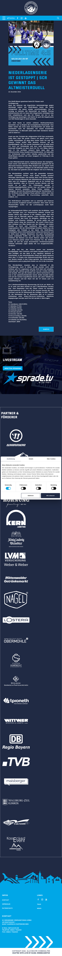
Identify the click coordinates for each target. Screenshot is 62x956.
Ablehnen (31, 495)
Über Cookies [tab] (51, 459)
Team (39, 904)
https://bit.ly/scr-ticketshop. (34, 296)
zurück (46, 329)
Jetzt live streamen (12, 368)
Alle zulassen (50, 495)
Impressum (6, 904)
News (39, 908)
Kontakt (5, 900)
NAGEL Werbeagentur (40, 953)
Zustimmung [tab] (11, 459)
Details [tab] (31, 459)
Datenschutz (7, 908)
